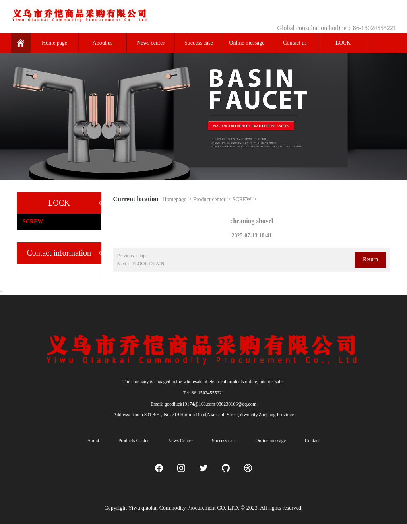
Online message (246, 43)
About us (103, 43)
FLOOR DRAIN (148, 263)
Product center (209, 199)
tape (144, 255)
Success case (198, 43)
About (93, 440)
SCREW (241, 199)
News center (151, 43)
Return (370, 259)
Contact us (295, 43)
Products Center (133, 440)
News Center (180, 440)
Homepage (174, 199)
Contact (312, 440)
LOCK (343, 43)
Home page (54, 43)
